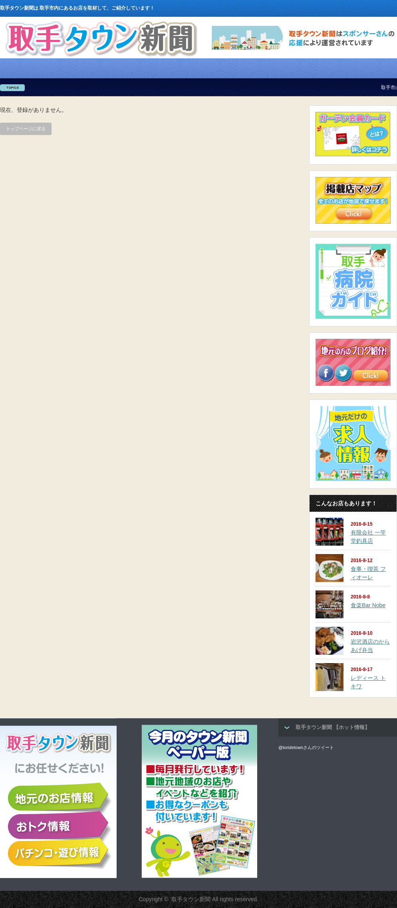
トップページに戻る (26, 128)
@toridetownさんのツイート (306, 747)
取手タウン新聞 (190, 899)
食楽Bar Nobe (368, 605)
